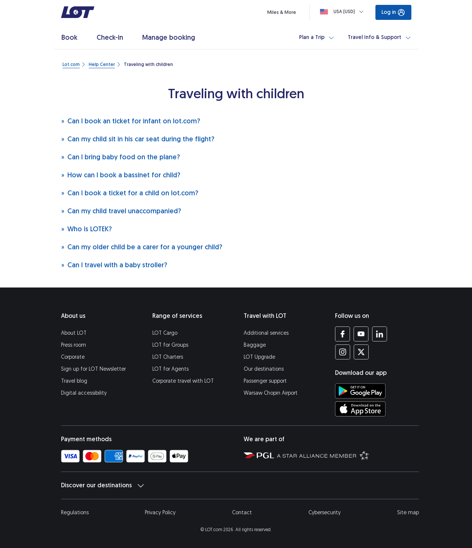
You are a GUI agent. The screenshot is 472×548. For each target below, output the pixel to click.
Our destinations (264, 369)
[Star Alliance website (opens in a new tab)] (323, 455)
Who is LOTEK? (86, 229)
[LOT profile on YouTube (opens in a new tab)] (361, 333)
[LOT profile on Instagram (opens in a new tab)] (342, 351)
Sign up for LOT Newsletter (93, 369)
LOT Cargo (164, 333)
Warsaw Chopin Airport (271, 393)
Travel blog (74, 381)
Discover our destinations (102, 485)
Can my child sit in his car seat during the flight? (138, 139)
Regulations (75, 512)
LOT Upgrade (259, 357)
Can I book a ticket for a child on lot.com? (130, 193)
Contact (242, 512)
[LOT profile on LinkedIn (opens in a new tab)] (379, 333)
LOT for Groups (170, 345)
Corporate (73, 357)
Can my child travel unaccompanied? (121, 211)
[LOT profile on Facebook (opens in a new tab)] (342, 333)
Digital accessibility (84, 393)
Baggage (255, 345)
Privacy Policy (160, 512)
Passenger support (265, 381)
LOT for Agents (170, 369)
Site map (408, 512)
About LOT (73, 333)
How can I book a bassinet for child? (121, 175)
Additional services (266, 333)
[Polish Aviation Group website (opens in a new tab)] (259, 455)
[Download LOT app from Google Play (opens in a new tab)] (360, 390)
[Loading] (343, 11)
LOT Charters (167, 357)
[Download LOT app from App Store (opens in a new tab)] (360, 408)
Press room (73, 345)
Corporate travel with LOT (183, 381)
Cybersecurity (324, 512)
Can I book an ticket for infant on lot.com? (131, 121)
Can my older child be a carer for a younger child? (142, 247)
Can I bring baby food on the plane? (120, 157)
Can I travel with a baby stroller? (114, 265)
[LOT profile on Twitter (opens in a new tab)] (361, 351)
